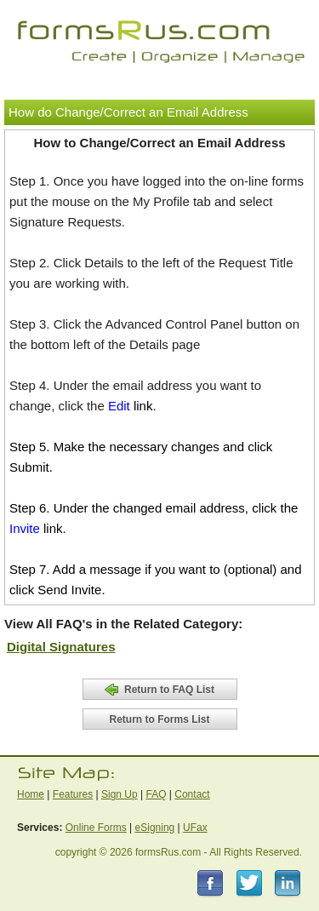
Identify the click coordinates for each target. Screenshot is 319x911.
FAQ (155, 794)
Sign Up (119, 794)
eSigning (155, 828)
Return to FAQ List (159, 690)
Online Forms (96, 828)
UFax (195, 828)
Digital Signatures (61, 646)
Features (73, 794)
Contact (191, 794)
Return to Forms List (159, 719)
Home (30, 794)
